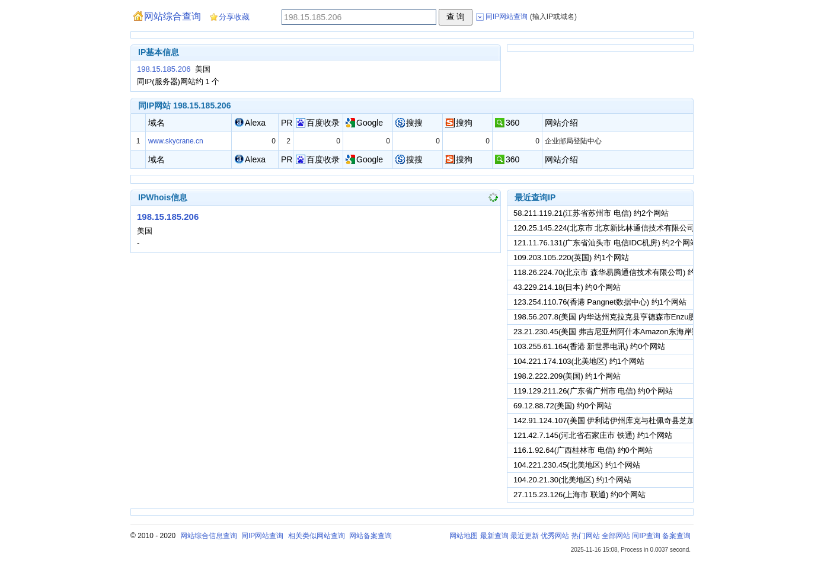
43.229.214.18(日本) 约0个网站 (567, 287)
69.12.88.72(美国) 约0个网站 (562, 405)
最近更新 (524, 536)
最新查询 (494, 536)
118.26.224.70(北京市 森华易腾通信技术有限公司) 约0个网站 (618, 272)
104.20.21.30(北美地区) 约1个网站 (572, 479)
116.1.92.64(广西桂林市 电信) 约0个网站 (583, 450)
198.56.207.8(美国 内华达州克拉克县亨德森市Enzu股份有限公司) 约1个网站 (644, 316)
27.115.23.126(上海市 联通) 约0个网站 (579, 494)
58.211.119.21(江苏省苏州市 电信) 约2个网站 (591, 213)
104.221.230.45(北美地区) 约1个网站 (576, 464)
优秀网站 (555, 536)
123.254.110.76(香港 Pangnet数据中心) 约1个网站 (599, 302)
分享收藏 (234, 16)
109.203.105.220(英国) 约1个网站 (571, 257)
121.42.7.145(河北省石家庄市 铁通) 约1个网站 (592, 435)
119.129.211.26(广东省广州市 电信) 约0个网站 (593, 390)
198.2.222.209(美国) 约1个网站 (567, 376)
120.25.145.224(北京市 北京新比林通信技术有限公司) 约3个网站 (623, 227)
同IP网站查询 (262, 536)
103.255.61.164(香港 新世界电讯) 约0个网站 (589, 346)
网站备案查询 (370, 536)
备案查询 (676, 536)
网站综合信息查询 (208, 536)
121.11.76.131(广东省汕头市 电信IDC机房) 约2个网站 (605, 242)
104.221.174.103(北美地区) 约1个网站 (578, 361)
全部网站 (616, 536)
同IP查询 (646, 536)
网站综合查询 (172, 16)
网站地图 (463, 536)
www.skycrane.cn (175, 141)
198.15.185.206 (163, 69)
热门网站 (585, 536)
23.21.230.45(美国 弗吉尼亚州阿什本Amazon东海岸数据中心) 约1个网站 (637, 331)
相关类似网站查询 (316, 536)
